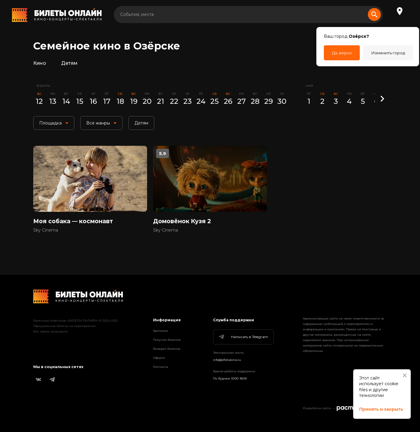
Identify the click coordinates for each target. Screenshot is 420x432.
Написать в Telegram (243, 336)
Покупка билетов (167, 340)
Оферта (159, 358)
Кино (40, 64)
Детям (71, 64)
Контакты (160, 367)
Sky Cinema (45, 234)
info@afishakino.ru (227, 360)
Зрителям (160, 331)
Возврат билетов (166, 349)
